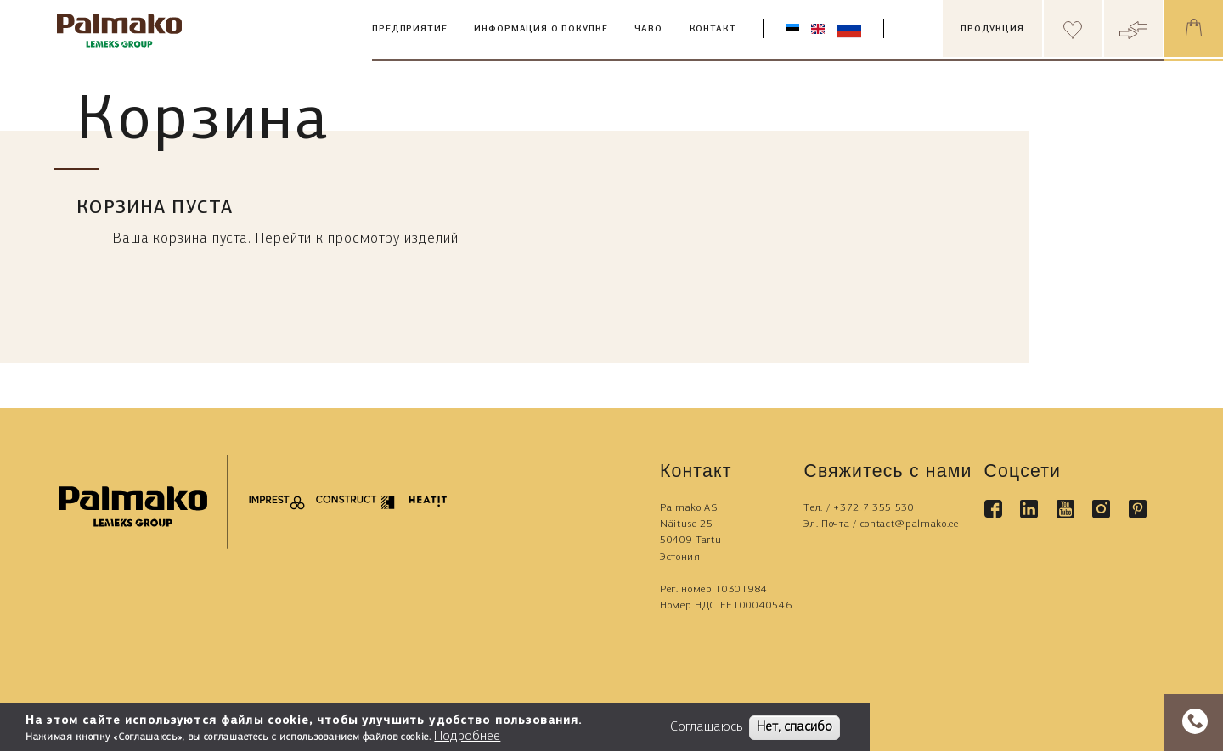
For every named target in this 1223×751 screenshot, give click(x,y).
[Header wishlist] (1073, 28)
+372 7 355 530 (874, 507)
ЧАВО (648, 29)
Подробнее (467, 736)
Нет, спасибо (794, 727)
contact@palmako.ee (909, 524)
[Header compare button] (1133, 28)
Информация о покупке (540, 29)
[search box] (926, 29)
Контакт (713, 29)
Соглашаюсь (706, 727)
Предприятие (409, 29)
